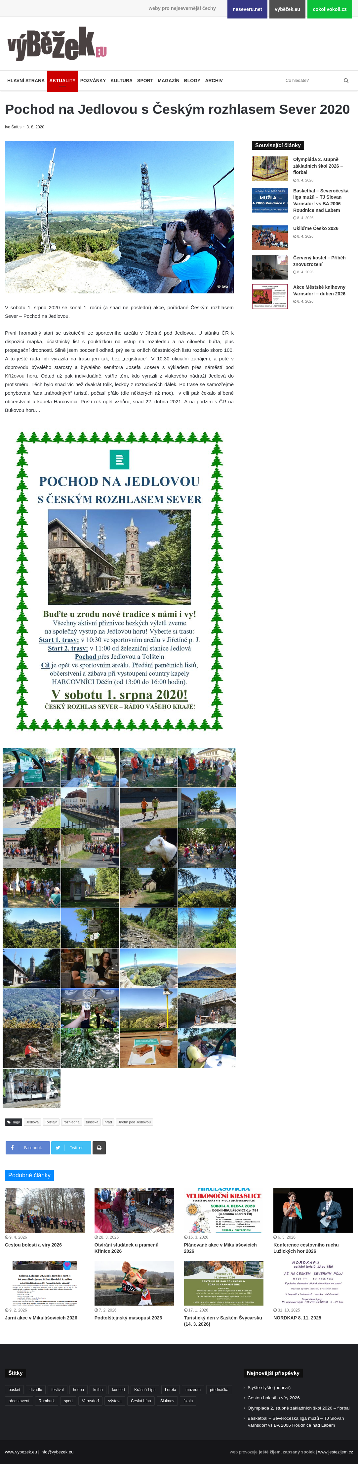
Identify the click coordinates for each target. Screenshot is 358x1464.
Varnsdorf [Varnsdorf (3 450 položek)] (90, 1401)
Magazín (168, 80)
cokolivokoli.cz (329, 9)
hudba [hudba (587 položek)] (78, 1389)
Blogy (192, 80)
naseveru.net (247, 9)
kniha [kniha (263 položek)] (98, 1389)
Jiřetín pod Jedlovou (134, 1122)
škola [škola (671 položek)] (188, 1401)
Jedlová (32, 1122)
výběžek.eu (287, 9)
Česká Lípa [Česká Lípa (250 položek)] (141, 1401)
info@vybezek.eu (56, 1451)
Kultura (121, 80)
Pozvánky (93, 80)
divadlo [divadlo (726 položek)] (35, 1389)
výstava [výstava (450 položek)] (115, 1401)
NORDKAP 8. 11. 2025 (297, 1317)
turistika (92, 1122)
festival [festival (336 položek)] (57, 1389)
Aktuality (62, 80)
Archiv (214, 80)
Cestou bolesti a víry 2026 (33, 1245)
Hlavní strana (26, 80)
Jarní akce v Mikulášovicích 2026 (41, 1317)
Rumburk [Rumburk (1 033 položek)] (47, 1401)
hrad (108, 1122)
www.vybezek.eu (21, 1451)
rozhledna (71, 1122)
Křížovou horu (21, 376)
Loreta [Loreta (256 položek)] (170, 1389)
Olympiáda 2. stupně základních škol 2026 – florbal (318, 166)
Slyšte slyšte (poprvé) (269, 1387)
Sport (145, 80)
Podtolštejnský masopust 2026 (128, 1317)
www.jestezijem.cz (335, 1451)
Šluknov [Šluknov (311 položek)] (167, 1401)
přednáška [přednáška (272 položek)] (219, 1389)
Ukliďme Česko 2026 (315, 228)
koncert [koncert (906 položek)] (118, 1389)
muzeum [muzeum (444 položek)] (193, 1389)
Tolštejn (51, 1122)
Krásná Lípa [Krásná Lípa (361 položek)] (145, 1389)
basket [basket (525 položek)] (14, 1389)
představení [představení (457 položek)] (19, 1401)
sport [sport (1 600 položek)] (68, 1401)
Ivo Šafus (13, 127)
